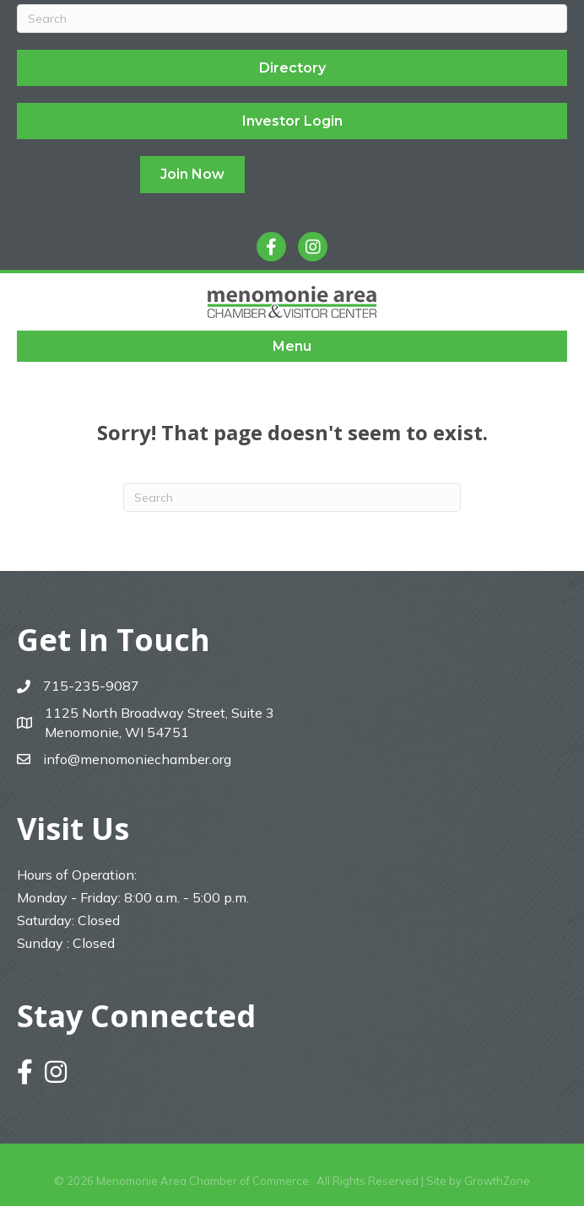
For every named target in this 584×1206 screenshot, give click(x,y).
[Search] (292, 18)
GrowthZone (497, 1180)
